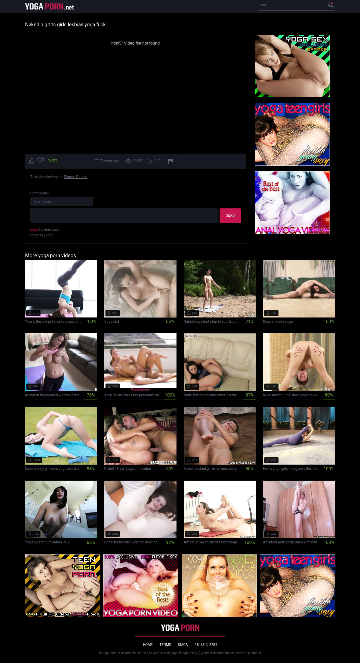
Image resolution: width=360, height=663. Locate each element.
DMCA (183, 645)
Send (230, 215)
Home (148, 645)
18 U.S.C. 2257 (206, 645)
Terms (165, 645)
